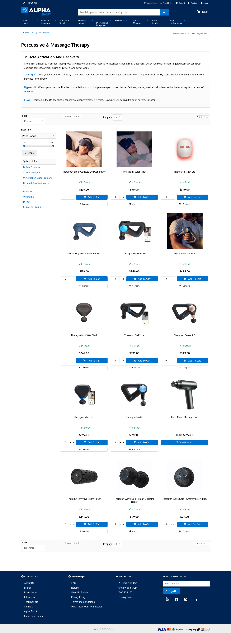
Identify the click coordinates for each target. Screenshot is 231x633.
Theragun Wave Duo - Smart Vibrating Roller (134, 500)
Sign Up (173, 591)
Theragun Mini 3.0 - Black (84, 335)
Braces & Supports (45, 21)
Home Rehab (155, 21)
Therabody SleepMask (134, 171)
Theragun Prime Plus (184, 253)
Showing (72, 116)
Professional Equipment (102, 24)
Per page (107, 117)
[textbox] (119, 12)
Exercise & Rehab (64, 21)
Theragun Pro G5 (134, 417)
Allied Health (26, 21)
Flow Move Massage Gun (184, 417)
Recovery (119, 20)
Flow (27, 99)
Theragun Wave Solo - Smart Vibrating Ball (184, 498)
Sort (24, 115)
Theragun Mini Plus (84, 417)
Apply (31, 152)
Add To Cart (93, 197)
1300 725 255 (125, 592)
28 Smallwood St (127, 582)
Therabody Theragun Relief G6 (84, 253)
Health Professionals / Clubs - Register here (190, 33)
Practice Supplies (82, 21)
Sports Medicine (137, 21)
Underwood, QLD (127, 587)
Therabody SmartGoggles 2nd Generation (84, 171)
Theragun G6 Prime (134, 335)
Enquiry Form (125, 597)
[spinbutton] (65, 197)
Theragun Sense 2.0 (184, 335)
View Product (186, 442)
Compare (85, 204)
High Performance (176, 21)
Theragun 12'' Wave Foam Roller (84, 498)
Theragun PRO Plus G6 (134, 253)
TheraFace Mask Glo (184, 171)
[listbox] (34, 121)
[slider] (24, 146)
